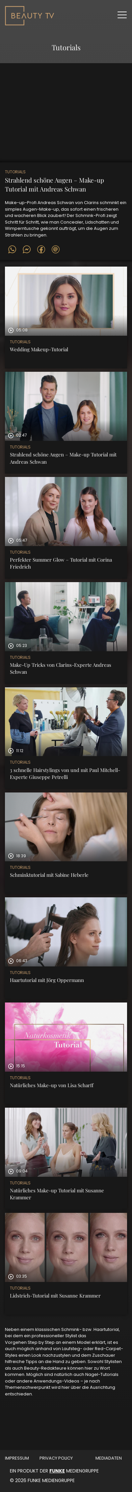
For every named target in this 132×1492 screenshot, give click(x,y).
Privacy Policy (56, 1458)
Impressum (17, 1458)
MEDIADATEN (108, 1458)
